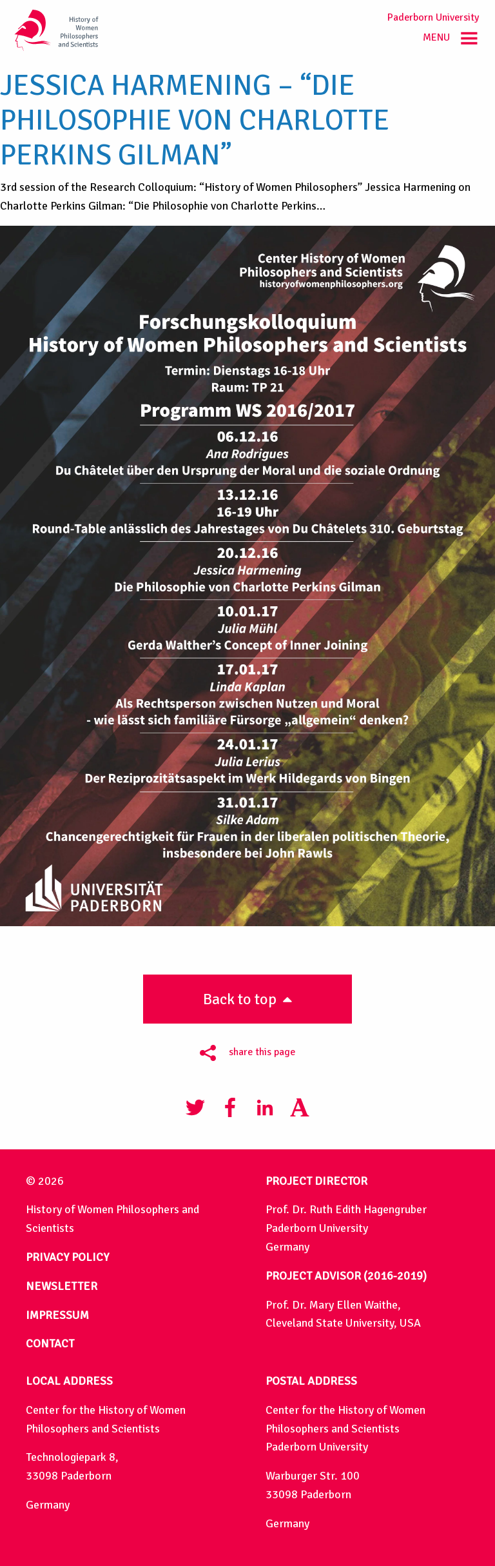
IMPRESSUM (57, 1315)
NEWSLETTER (61, 1286)
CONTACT (50, 1343)
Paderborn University (433, 17)
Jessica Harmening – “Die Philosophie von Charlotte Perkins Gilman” (194, 120)
